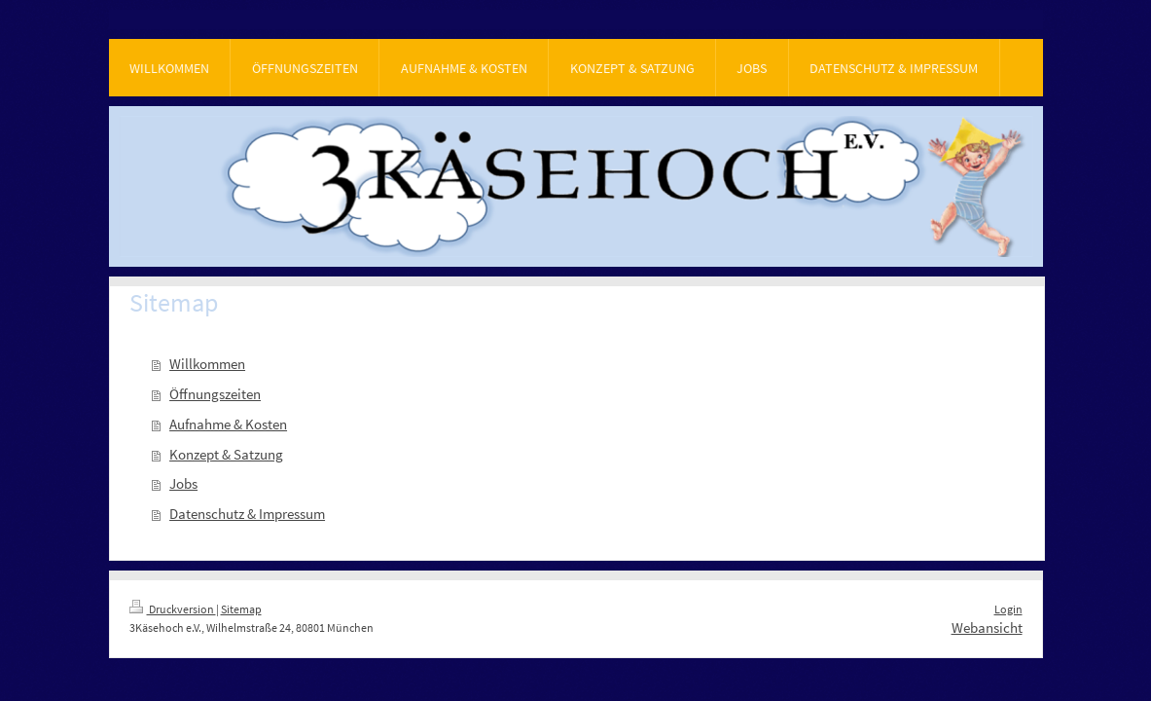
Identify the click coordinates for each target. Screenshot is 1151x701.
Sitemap (241, 609)
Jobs (183, 483)
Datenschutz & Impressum (247, 513)
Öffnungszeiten (215, 394)
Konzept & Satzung (226, 454)
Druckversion (172, 609)
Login (1008, 609)
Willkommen (207, 363)
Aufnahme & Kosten (228, 424)
